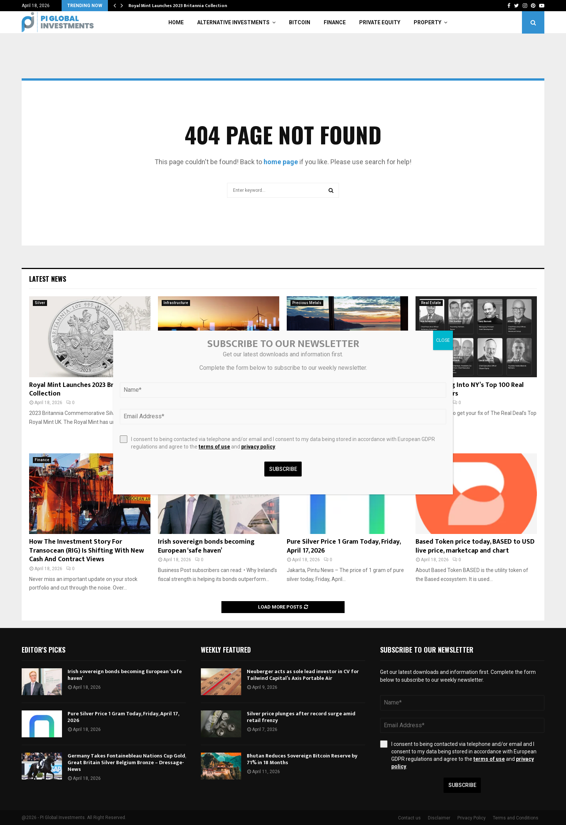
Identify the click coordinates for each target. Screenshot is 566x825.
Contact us (409, 818)
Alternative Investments (233, 22)
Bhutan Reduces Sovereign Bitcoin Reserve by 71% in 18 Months (302, 759)
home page (281, 162)
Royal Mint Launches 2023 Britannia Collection (177, 5)
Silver (40, 303)
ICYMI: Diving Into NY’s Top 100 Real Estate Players (470, 389)
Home (176, 22)
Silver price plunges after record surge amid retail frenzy (301, 717)
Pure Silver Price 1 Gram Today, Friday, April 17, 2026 (344, 546)
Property (427, 22)
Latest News (47, 279)
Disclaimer (439, 818)
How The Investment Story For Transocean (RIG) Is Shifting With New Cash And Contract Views (86, 550)
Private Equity (379, 22)
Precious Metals (306, 303)
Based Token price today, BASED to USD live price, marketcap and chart (475, 546)
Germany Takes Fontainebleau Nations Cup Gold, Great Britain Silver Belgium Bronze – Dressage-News (127, 762)
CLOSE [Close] (443, 340)
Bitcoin (299, 22)
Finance (335, 22)
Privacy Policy (471, 818)
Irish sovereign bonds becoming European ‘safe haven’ (206, 546)
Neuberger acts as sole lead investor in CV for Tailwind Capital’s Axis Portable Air (303, 674)
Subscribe (462, 785)
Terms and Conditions (515, 818)
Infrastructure (176, 303)
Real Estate (431, 303)
